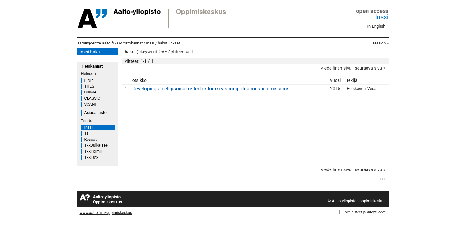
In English (376, 26)
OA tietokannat (130, 43)
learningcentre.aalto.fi (95, 43)
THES (89, 86)
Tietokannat (92, 66)
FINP (88, 80)
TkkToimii (93, 151)
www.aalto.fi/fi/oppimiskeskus (106, 212)
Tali (87, 133)
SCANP (91, 104)
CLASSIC (92, 98)
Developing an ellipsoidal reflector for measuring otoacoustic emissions (211, 89)
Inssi (382, 17)
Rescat (90, 139)
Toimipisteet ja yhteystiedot (364, 212)
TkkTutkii (92, 157)
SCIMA (90, 92)
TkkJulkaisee (96, 145)
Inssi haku (90, 51)
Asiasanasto (95, 112)
